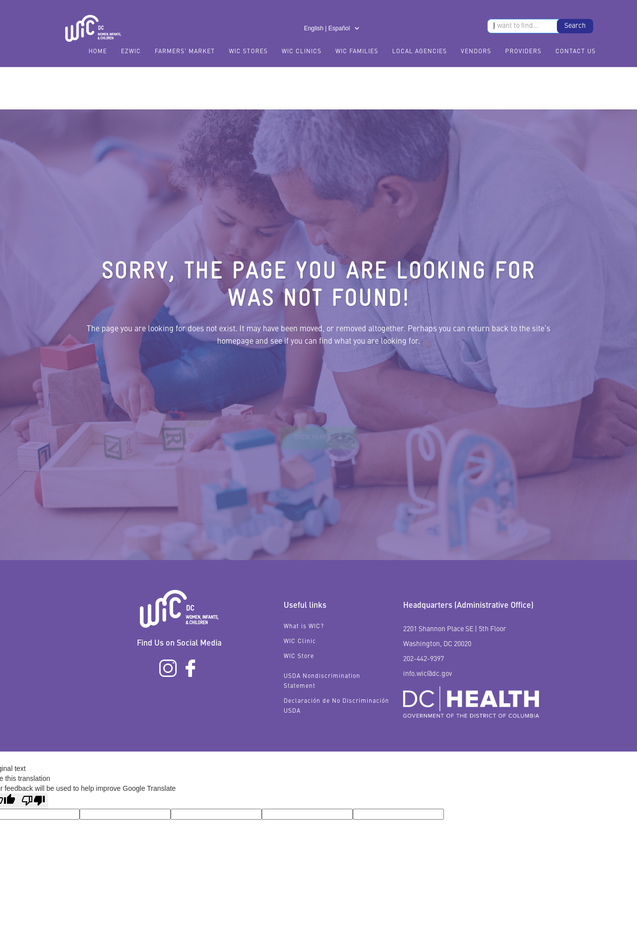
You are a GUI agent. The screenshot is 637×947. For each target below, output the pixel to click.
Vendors (476, 52)
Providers (523, 52)
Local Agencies (419, 52)
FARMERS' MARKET (185, 52)
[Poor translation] (33, 801)
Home (98, 52)
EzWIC (131, 52)
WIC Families (356, 52)
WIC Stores (248, 52)
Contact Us (575, 52)
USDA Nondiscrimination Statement (322, 681)
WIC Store (299, 657)
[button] (332, 28)
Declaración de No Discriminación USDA (336, 706)
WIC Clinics (301, 52)
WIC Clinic (300, 642)
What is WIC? (304, 627)
